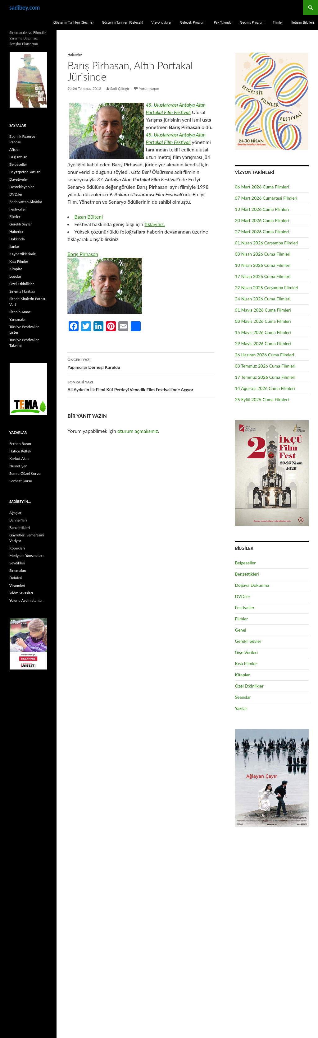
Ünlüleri (15, 578)
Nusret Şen (18, 466)
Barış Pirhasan (82, 254)
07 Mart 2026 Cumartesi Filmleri (266, 198)
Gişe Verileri (246, 652)
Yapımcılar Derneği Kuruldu (141, 363)
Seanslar (243, 697)
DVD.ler (242, 596)
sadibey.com (24, 7)
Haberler (74, 54)
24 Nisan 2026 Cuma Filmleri (263, 298)
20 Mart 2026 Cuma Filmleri (262, 220)
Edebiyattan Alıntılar (25, 201)
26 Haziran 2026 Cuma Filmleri (264, 354)
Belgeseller (245, 562)
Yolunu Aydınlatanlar (26, 600)
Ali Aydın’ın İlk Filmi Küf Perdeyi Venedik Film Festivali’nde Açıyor (141, 385)
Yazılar (241, 708)
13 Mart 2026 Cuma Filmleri (262, 209)
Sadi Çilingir (119, 88)
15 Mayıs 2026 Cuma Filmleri (263, 332)
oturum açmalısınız (137, 431)
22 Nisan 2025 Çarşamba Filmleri (266, 287)
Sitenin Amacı (20, 311)
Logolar (15, 276)
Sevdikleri (17, 563)
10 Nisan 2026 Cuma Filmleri (263, 265)
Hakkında (17, 239)
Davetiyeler (18, 179)
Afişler (14, 149)
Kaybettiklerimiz (22, 254)
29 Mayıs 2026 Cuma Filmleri (263, 343)
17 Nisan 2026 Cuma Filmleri (263, 276)
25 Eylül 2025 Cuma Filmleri (262, 399)
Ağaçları (15, 512)
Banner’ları (18, 520)
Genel (240, 630)
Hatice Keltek (20, 451)
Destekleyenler (21, 186)
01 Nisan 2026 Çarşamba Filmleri (266, 242)
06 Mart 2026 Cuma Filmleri (262, 186)
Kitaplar (242, 674)
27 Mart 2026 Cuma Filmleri (262, 231)
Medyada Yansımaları (26, 555)
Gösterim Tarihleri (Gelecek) (122, 22)
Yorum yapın (149, 88)
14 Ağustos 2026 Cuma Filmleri (265, 388)
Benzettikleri (247, 574)
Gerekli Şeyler (248, 641)
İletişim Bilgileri (302, 22)
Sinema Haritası (22, 291)
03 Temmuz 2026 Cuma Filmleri (265, 365)
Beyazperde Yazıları (25, 171)
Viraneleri (17, 585)
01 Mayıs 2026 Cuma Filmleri (263, 310)
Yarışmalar (17, 319)
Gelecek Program (192, 22)
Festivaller (245, 607)
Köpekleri (17, 548)
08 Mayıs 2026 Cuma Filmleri (263, 321)
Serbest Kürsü (20, 481)
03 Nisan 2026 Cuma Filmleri (263, 254)
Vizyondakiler (161, 22)
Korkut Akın (19, 458)
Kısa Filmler (246, 663)
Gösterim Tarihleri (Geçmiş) (73, 22)
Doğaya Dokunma (252, 585)
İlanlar (14, 246)
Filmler (278, 22)
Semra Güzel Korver (25, 473)
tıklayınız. (154, 224)
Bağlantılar (18, 157)
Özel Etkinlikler (249, 685)
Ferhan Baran (20, 443)
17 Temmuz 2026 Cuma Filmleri (265, 377)
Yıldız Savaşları (21, 593)
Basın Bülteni (88, 217)
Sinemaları (17, 570)
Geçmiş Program (252, 22)
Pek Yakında (222, 22)
